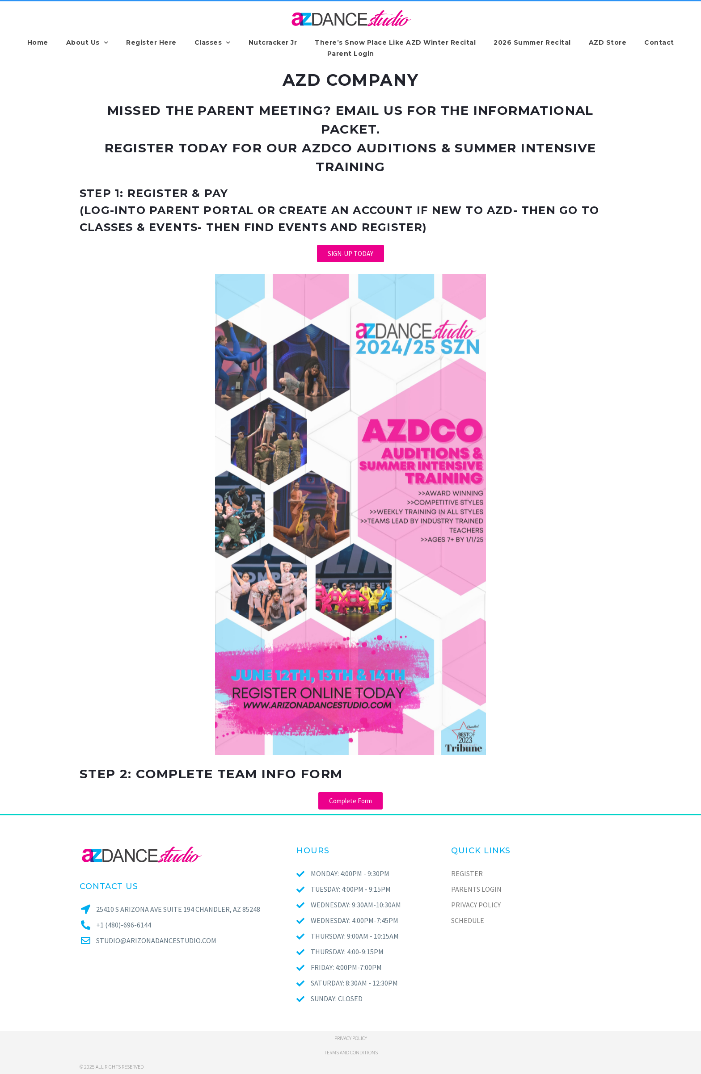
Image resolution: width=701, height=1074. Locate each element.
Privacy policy (350, 1038)
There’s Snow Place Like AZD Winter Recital (395, 42)
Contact (659, 42)
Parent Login (350, 54)
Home (37, 42)
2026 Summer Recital (532, 42)
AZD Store (608, 42)
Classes (212, 42)
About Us (87, 42)
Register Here (151, 42)
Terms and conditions (351, 1052)
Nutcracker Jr (273, 42)
